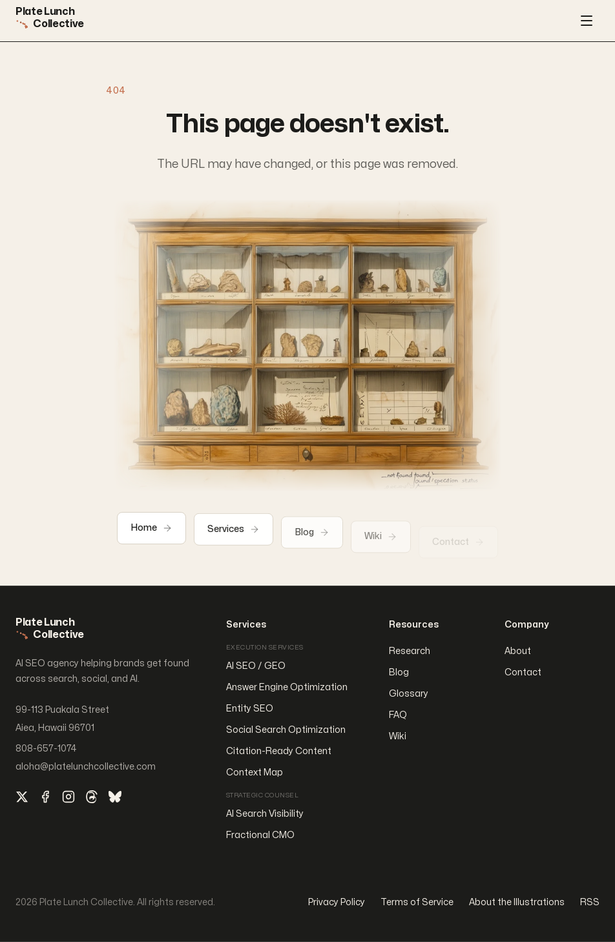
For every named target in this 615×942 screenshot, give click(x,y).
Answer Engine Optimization (287, 687)
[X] (22, 796)
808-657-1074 (46, 748)
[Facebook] (45, 796)
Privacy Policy (336, 902)
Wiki (397, 736)
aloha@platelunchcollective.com (86, 767)
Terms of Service (416, 902)
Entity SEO (249, 708)
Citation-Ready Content (278, 751)
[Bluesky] (115, 796)
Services (233, 533)
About (518, 651)
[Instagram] (68, 796)
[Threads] (91, 796)
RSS (589, 902)
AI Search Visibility (265, 814)
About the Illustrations (517, 902)
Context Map (254, 772)
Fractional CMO (260, 835)
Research (409, 651)
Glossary (408, 694)
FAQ (398, 715)
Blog (312, 538)
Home (151, 530)
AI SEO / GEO (256, 666)
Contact (523, 672)
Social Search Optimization (286, 730)
